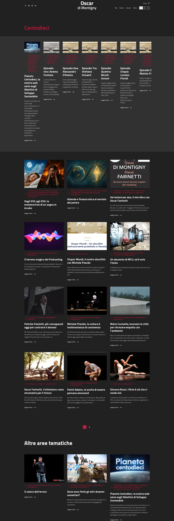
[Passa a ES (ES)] (148, 15)
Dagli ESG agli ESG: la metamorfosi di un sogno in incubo (40, 171)
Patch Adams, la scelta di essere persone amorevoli (86, 358)
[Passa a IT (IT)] (141, 15)
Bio (116, 16)
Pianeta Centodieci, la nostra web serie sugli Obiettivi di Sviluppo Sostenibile (43, 84)
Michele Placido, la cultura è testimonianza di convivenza (83, 292)
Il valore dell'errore (35, 459)
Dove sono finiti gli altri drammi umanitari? (85, 460)
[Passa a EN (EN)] (144, 15)
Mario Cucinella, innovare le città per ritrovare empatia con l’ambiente (129, 294)
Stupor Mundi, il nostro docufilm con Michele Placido (86, 228)
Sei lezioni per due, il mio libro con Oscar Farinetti (130, 166)
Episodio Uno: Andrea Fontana (84, 79)
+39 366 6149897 (117, 516)
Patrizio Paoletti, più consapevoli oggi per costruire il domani (43, 292)
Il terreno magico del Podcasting (43, 226)
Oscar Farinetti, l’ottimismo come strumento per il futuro (44, 358)
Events (128, 16)
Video (135, 16)
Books (122, 16)
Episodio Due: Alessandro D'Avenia (125, 81)
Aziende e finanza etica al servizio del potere (86, 168)
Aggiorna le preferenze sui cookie (136, 516)
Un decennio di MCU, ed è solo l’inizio (127, 228)
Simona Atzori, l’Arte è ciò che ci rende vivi (128, 358)
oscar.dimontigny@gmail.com (97, 516)
